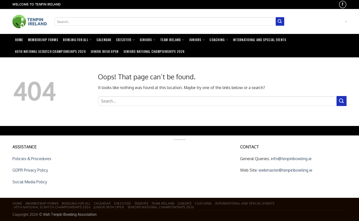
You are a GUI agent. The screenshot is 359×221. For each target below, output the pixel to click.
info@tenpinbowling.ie (291, 158)
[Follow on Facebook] (342, 4)
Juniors (197, 39)
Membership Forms (43, 39)
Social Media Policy (29, 181)
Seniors (147, 39)
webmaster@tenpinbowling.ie (285, 170)
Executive (125, 39)
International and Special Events (259, 39)
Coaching (218, 39)
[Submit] (280, 21)
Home (19, 39)
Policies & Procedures (31, 158)
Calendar (103, 39)
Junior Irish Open (104, 51)
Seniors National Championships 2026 (154, 51)
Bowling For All (77, 39)
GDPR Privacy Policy (30, 170)
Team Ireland (172, 39)
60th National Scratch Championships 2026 (50, 51)
